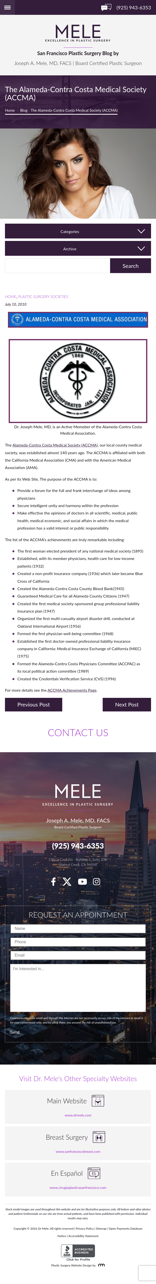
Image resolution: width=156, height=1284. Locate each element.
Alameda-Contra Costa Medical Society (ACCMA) (55, 445)
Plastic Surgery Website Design (71, 1265)
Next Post (127, 704)
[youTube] (85, 883)
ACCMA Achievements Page (72, 690)
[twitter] (69, 883)
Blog (24, 110)
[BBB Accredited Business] (78, 1253)
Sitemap (101, 1228)
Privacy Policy (85, 1228)
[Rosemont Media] (100, 1265)
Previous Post (33, 704)
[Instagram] (99, 883)
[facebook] (56, 883)
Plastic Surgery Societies (43, 296)
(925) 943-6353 (78, 845)
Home (10, 110)
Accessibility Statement (83, 1236)
